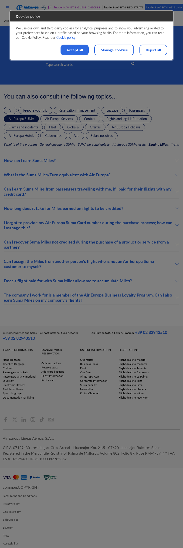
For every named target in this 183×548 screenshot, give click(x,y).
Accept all (74, 50)
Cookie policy (65, 37)
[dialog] (91, 35)
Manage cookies (114, 50)
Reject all (153, 50)
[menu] (8, 7)
